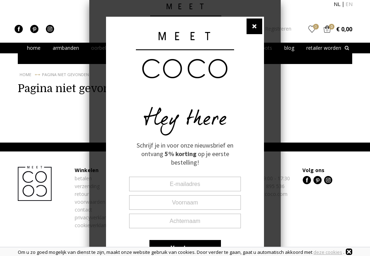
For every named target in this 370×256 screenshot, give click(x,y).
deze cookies (327, 252)
